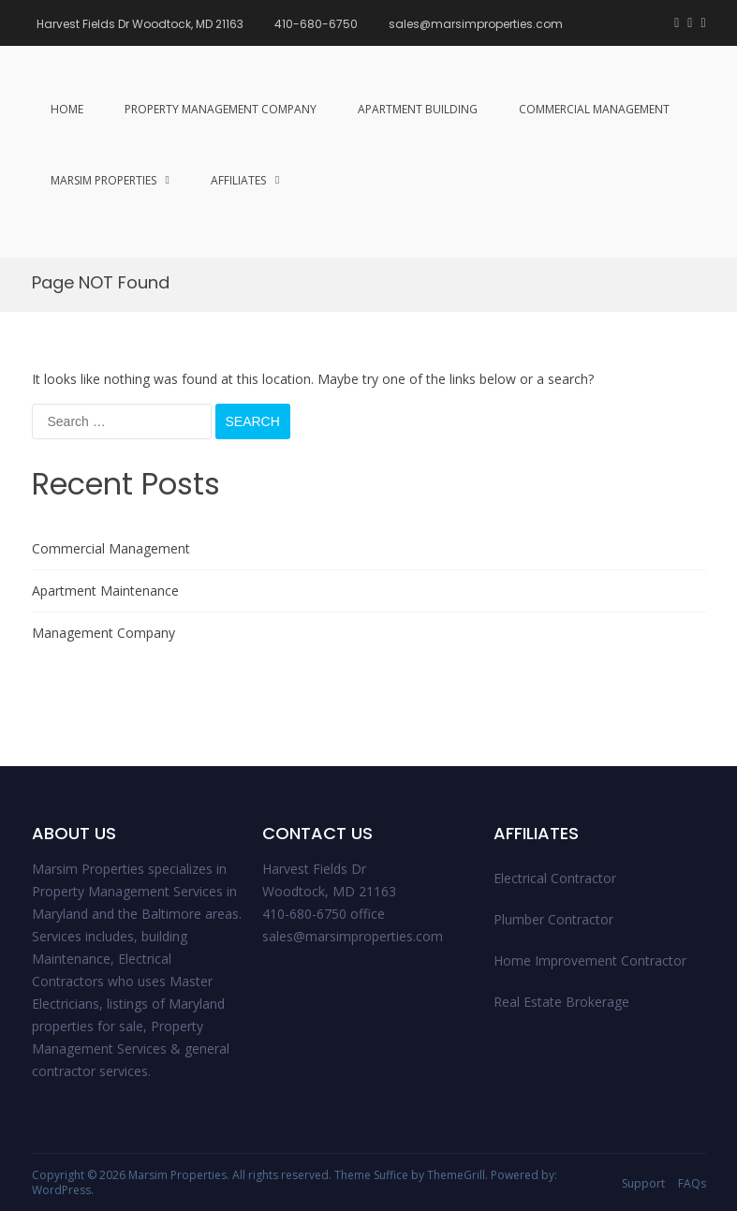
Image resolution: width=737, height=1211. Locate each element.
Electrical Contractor (555, 878)
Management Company (103, 633)
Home (67, 109)
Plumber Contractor (553, 919)
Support (643, 1183)
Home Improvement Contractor (590, 960)
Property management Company (221, 109)
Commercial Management (594, 109)
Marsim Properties (103, 180)
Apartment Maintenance (105, 590)
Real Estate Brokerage (561, 1002)
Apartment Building (418, 109)
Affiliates (238, 180)
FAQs (692, 1183)
